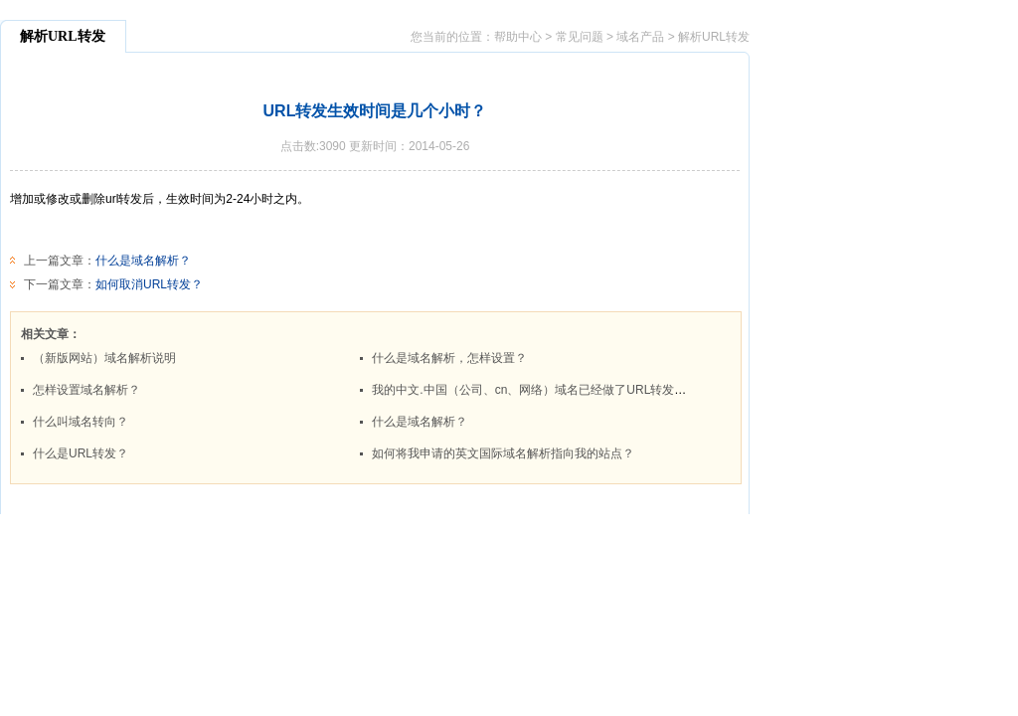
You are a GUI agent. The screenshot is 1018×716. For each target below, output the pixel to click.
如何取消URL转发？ (149, 284)
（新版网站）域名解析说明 (104, 358)
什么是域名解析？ (143, 261)
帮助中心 (518, 37)
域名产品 (640, 37)
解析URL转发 (714, 37)
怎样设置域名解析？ (86, 390)
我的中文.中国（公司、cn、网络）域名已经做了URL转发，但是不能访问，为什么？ (594, 390)
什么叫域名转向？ (80, 422)
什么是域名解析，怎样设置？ (449, 358)
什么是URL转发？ (80, 453)
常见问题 (579, 37)
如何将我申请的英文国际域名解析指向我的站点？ (503, 453)
